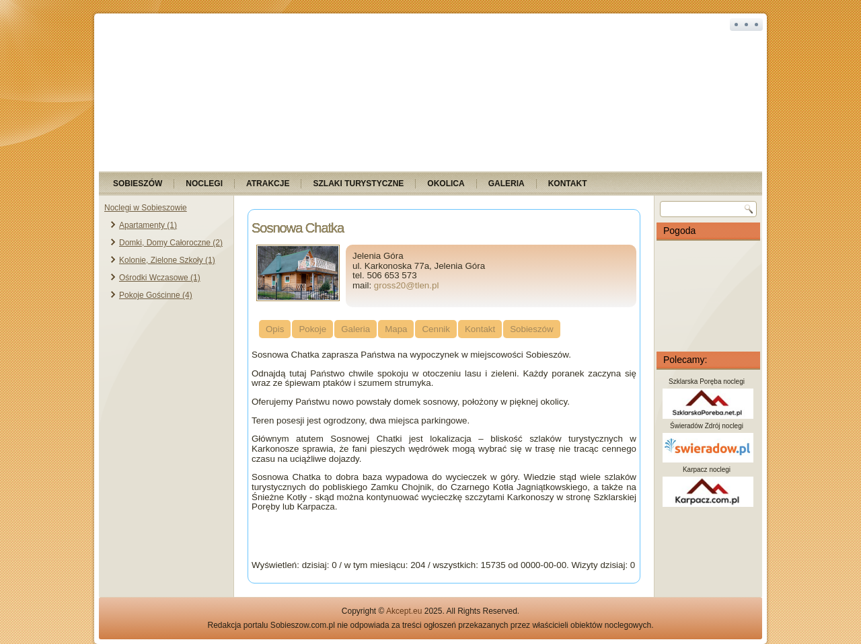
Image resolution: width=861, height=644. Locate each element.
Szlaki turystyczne (358, 183)
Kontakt (567, 183)
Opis (275, 329)
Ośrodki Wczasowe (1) (159, 277)
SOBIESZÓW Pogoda (708, 295)
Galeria (506, 183)
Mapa (396, 329)
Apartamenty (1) (148, 225)
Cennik (436, 329)
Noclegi (204, 183)
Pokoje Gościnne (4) (155, 295)
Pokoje (312, 329)
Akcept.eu (404, 611)
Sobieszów (137, 183)
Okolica (445, 183)
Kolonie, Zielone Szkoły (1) (167, 260)
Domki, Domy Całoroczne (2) (171, 242)
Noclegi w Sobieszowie (145, 207)
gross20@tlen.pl (406, 285)
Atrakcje (267, 183)
